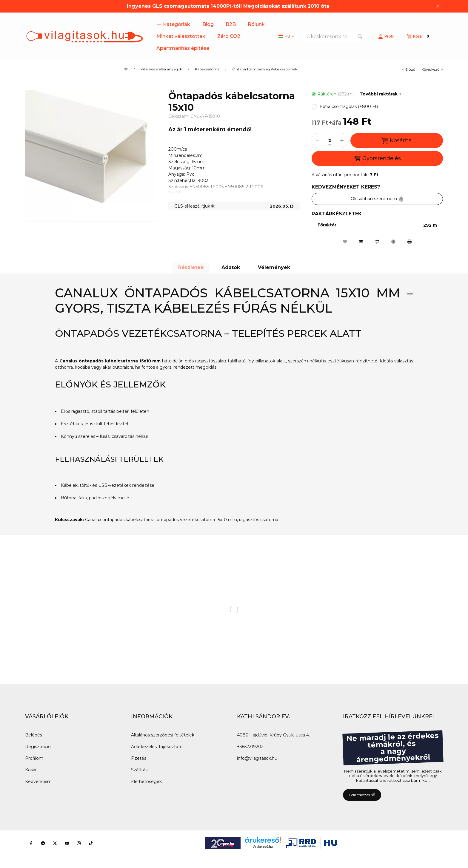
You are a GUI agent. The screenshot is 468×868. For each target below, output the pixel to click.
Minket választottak (180, 36)
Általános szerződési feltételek (162, 735)
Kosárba (396, 140)
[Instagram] (79, 843)
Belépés (33, 735)
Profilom (34, 758)
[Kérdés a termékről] (393, 242)
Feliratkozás (362, 795)
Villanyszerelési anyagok (161, 69)
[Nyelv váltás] (286, 36)
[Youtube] (67, 843)
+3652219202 (250, 746)
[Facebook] (31, 843)
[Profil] (386, 36)
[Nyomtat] (409, 242)
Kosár (31, 770)
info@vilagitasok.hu (257, 758)
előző (408, 69)
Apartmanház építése (182, 48)
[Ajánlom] (361, 242)
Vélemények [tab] (274, 267)
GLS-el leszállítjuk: (194, 206)
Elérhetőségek (146, 781)
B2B (231, 24)
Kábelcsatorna (207, 69)
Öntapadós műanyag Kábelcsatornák (264, 69)
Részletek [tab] (191, 267)
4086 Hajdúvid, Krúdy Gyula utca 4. (273, 735)
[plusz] (341, 140)
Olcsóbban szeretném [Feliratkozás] (377, 198)
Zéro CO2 (228, 36)
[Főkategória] (126, 69)
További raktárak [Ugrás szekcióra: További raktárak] (380, 94)
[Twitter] (55, 843)
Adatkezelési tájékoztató (157, 746)
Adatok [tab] (230, 267)
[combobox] (333, 36)
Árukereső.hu (263, 846)
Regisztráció (38, 746)
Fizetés (138, 758)
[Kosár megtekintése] (419, 36)
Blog (208, 24)
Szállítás (139, 770)
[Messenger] (43, 843)
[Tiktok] (91, 843)
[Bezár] (437, 6)
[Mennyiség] (329, 140)
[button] (173, 24)
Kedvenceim (38, 781)
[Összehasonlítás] (377, 242)
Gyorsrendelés (377, 158)
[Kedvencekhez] (345, 242)
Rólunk (256, 24)
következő (432, 69)
